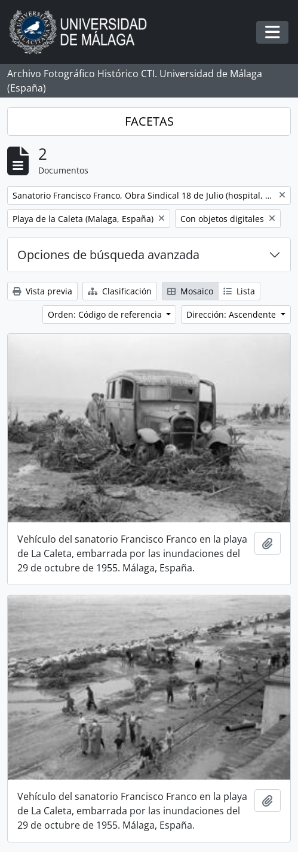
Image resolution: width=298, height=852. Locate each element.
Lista (239, 291)
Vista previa (42, 291)
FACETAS (149, 121)
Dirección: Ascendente (232, 314)
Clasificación (120, 291)
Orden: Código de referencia (106, 314)
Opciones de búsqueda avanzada (108, 255)
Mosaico (190, 291)
